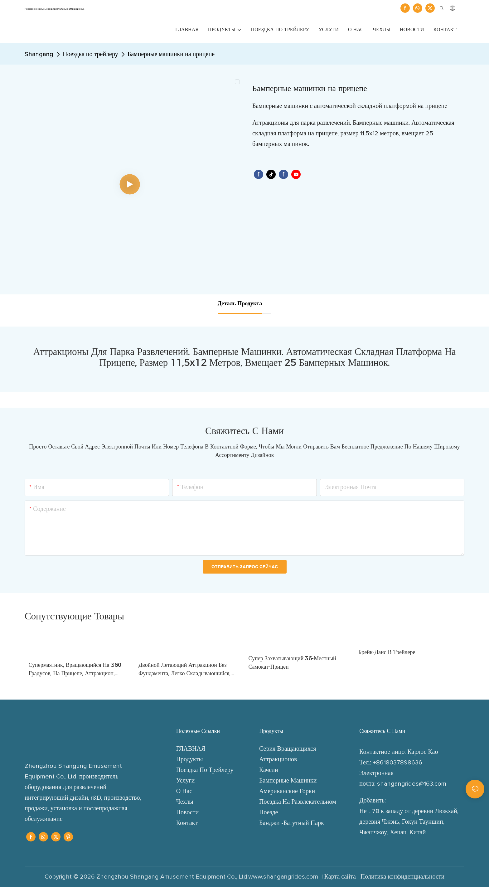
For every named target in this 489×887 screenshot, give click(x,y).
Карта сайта (340, 877)
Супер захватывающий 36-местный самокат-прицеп (292, 662)
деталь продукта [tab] (240, 304)
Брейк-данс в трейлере (386, 652)
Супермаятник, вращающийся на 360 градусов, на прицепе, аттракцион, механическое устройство (75, 670)
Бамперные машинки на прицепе (171, 54)
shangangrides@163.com (411, 784)
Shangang (39, 54)
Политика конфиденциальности (402, 877)
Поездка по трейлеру (90, 54)
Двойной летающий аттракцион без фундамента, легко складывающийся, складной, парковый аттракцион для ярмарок (184, 670)
